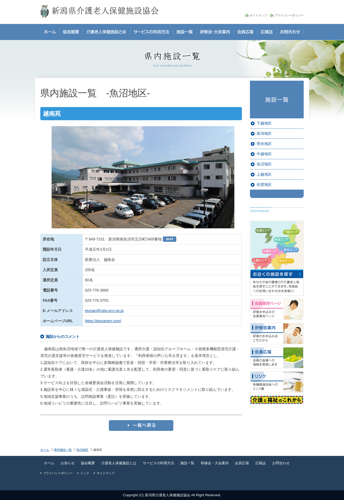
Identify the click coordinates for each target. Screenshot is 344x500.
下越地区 (264, 123)
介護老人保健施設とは (118, 463)
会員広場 (242, 463)
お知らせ (68, 463)
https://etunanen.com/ (103, 321)
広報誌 (260, 463)
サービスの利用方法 (158, 463)
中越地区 (264, 154)
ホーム (44, 449)
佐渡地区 (264, 184)
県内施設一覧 (63, 449)
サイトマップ (258, 15)
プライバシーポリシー (289, 15)
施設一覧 (187, 463)
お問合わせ (281, 463)
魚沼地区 (264, 164)
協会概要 (88, 463)
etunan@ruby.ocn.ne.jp (104, 310)
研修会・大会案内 (215, 463)
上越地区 (264, 174)
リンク (84, 473)
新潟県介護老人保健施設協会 (167, 495)
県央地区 (264, 143)
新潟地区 (264, 133)
